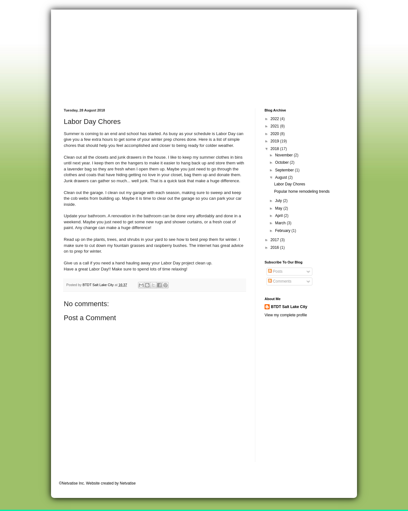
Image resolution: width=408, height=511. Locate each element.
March (281, 223)
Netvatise (128, 483)
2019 (275, 141)
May (279, 208)
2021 (275, 126)
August (281, 177)
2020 (275, 134)
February (283, 230)
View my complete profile (286, 315)
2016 (275, 247)
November (284, 155)
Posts (275, 271)
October (282, 162)
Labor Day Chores (289, 184)
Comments (279, 281)
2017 (275, 240)
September (285, 170)
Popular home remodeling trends (302, 191)
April (279, 215)
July (279, 200)
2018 (275, 149)
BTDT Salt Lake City (289, 307)
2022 (275, 119)
